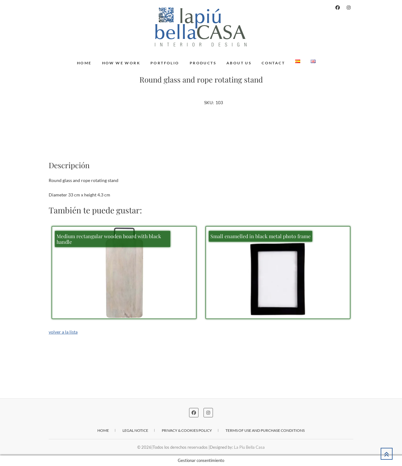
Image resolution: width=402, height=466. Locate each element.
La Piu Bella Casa (249, 447)
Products (203, 63)
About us (238, 63)
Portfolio (164, 63)
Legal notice (135, 430)
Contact (273, 63)
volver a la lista (63, 332)
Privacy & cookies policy (187, 430)
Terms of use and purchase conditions (265, 430)
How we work (121, 63)
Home (84, 63)
